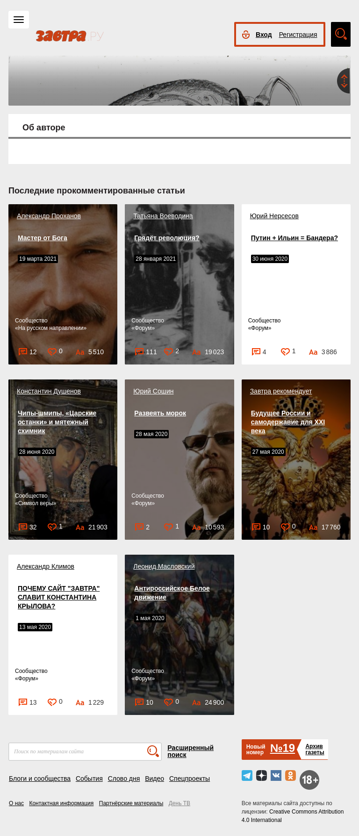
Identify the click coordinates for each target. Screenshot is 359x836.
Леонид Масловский (163, 566)
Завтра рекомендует (281, 391)
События (89, 778)
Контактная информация (61, 803)
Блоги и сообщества (40, 778)
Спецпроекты (189, 778)
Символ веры (35, 503)
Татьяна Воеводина (163, 216)
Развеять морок (160, 413)
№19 (282, 748)
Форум (143, 328)
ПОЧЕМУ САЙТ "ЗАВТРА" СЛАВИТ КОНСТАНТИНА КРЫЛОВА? (59, 597)
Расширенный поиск (190, 751)
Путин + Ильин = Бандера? (294, 238)
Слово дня (124, 778)
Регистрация (298, 34)
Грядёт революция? (166, 238)
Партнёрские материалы (131, 803)
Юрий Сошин (153, 391)
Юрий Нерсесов (274, 216)
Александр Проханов (49, 216)
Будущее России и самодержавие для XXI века (288, 422)
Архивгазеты (314, 749)
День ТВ (179, 803)
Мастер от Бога (42, 238)
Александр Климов (45, 566)
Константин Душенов (49, 391)
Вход (264, 34)
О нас (16, 803)
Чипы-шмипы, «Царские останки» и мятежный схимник (57, 422)
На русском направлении (51, 328)
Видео (154, 778)
